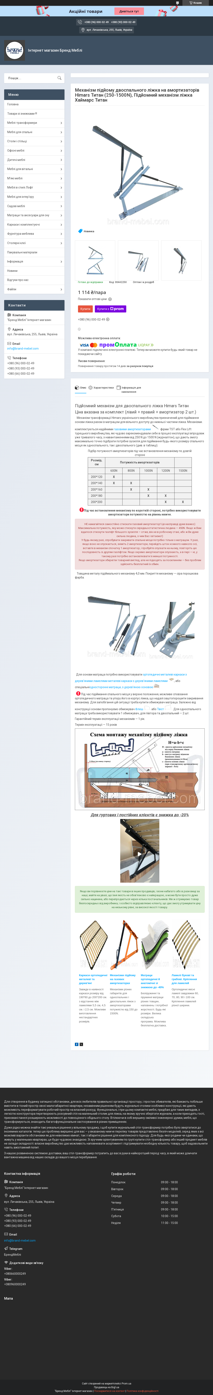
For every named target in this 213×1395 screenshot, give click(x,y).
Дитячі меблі (16, 160)
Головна (13, 104)
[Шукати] (59, 78)
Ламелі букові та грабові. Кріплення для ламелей (184, 979)
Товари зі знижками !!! (22, 113)
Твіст (160, 709)
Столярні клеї (16, 243)
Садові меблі (16, 206)
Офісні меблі (15, 150)
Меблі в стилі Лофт (20, 187)
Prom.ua (126, 1383)
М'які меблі (14, 178)
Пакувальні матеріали (22, 252)
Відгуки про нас (17, 280)
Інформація (15, 261)
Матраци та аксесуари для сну (28, 215)
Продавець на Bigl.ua (106, 1387)
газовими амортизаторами (137, 429)
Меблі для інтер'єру (20, 196)
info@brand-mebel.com (23, 348)
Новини (12, 270)
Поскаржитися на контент (109, 1391)
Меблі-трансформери (22, 122)
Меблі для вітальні (20, 169)
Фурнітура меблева (20, 233)
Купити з (110, 309)
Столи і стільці (17, 141)
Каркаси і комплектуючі (23, 224)
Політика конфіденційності (143, 1391)
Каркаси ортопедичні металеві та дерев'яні (93, 979)
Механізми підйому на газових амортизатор (123, 979)
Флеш (139, 709)
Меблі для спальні (19, 132)
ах (128, 983)
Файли (11, 289)
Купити (85, 309)
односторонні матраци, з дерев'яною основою (124, 687)
